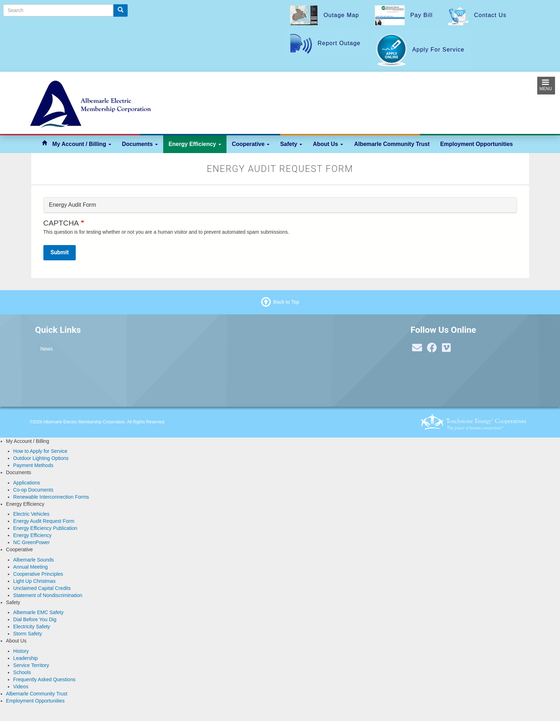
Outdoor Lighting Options (41, 458)
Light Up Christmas (34, 581)
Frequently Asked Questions (44, 679)
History (21, 651)
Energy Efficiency (195, 144)
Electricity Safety (31, 626)
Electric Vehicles (31, 514)
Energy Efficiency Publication (45, 528)
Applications (26, 483)
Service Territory (31, 665)
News (46, 349)
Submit (59, 252)
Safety (291, 144)
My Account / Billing (81, 144)
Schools (22, 672)
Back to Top (286, 302)
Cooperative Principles (38, 574)
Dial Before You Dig (34, 619)
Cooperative (251, 144)
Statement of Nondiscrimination (47, 595)
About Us (328, 144)
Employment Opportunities (476, 144)
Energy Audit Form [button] (72, 205)
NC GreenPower (31, 542)
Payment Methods (33, 465)
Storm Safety (27, 633)
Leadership (25, 658)
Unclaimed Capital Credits (42, 588)
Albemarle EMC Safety (38, 612)
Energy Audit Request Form (43, 521)
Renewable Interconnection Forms (51, 497)
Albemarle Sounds (33, 560)
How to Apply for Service (40, 451)
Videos (20, 686)
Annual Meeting (30, 567)
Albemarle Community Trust (392, 144)
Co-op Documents (33, 490)
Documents (140, 144)
